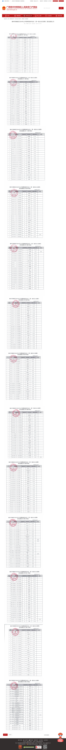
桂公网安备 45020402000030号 (32, 744)
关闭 (10, 734)
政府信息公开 (12, 18)
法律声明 (25, 740)
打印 (5, 734)
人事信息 (23, 18)
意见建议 (41, 740)
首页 (8, 18)
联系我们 (46, 740)
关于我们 (20, 740)
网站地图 (31, 740)
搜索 (61, 8)
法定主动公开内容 (18, 18)
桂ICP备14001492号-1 (22, 744)
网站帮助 (36, 740)
